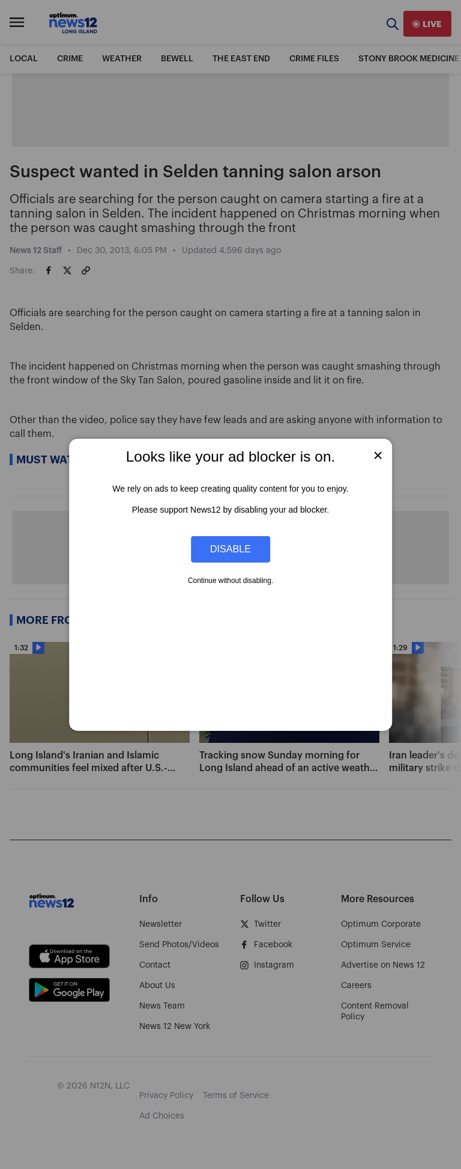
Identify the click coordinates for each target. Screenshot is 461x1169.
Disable (230, 548)
